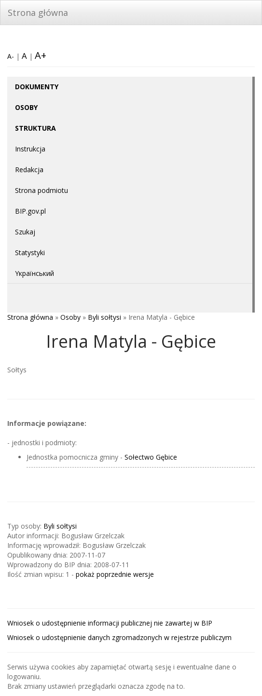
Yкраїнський (34, 273)
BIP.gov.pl (30, 211)
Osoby (70, 317)
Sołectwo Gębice (150, 457)
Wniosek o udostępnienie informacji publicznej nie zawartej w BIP (109, 623)
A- (10, 56)
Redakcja (29, 169)
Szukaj (25, 231)
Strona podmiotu (41, 190)
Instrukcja (30, 148)
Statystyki (30, 252)
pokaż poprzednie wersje (115, 574)
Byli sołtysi (104, 317)
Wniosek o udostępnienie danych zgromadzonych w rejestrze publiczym (119, 637)
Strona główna (38, 12)
